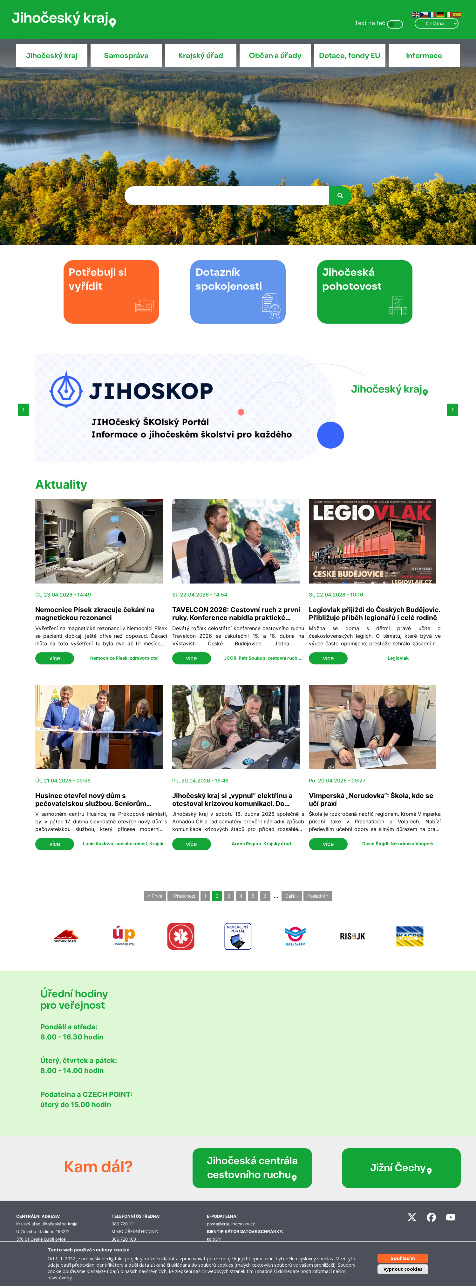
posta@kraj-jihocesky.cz (231, 1224)
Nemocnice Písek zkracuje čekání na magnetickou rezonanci (94, 614)
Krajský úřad (200, 55)
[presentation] (23, 410)
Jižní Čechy (361, 1168)
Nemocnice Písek (108, 658)
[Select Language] (437, 23)
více (54, 658)
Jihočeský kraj (52, 55)
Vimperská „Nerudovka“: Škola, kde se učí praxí (371, 800)
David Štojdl (375, 843)
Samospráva (126, 55)
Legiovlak (398, 658)
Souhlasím (403, 1258)
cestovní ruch (282, 658)
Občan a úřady (275, 55)
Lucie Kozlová (98, 843)
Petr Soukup (252, 658)
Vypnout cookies (403, 1269)
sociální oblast (131, 843)
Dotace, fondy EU (349, 55)
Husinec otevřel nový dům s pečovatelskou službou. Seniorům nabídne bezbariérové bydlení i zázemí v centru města (101, 807)
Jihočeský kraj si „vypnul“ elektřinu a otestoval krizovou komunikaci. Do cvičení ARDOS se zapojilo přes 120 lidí (235, 803)
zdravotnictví (144, 658)
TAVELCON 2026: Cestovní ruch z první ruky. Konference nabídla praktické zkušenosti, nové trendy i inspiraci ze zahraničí (236, 621)
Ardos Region (246, 843)
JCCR (230, 658)
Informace (424, 55)
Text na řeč (370, 23)
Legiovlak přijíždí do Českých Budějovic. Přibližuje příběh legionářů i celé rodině (374, 614)
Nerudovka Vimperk (412, 843)
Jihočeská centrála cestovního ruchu (235, 1168)
